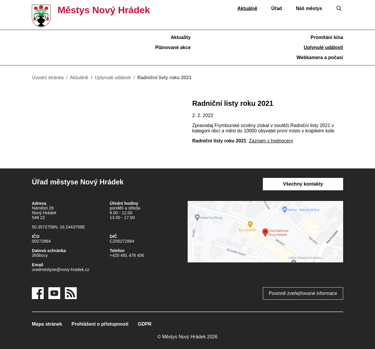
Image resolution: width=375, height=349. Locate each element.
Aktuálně (247, 8)
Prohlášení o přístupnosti (99, 324)
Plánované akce (173, 47)
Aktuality (181, 37)
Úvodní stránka (48, 77)
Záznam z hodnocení (271, 140)
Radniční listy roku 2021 (164, 77)
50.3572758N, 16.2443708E (58, 227)
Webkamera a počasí (320, 57)
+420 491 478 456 (127, 255)
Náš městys (309, 8)
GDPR (144, 324)
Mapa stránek (47, 324)
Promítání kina (327, 37)
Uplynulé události (323, 47)
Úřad (276, 8)
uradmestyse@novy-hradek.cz (60, 269)
